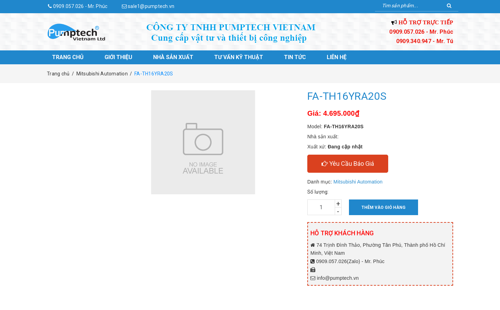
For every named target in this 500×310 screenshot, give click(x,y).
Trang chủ (68, 57)
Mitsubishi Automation (357, 182)
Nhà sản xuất (173, 57)
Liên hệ (337, 57)
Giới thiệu (118, 57)
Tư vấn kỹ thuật (238, 57)
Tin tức (295, 57)
